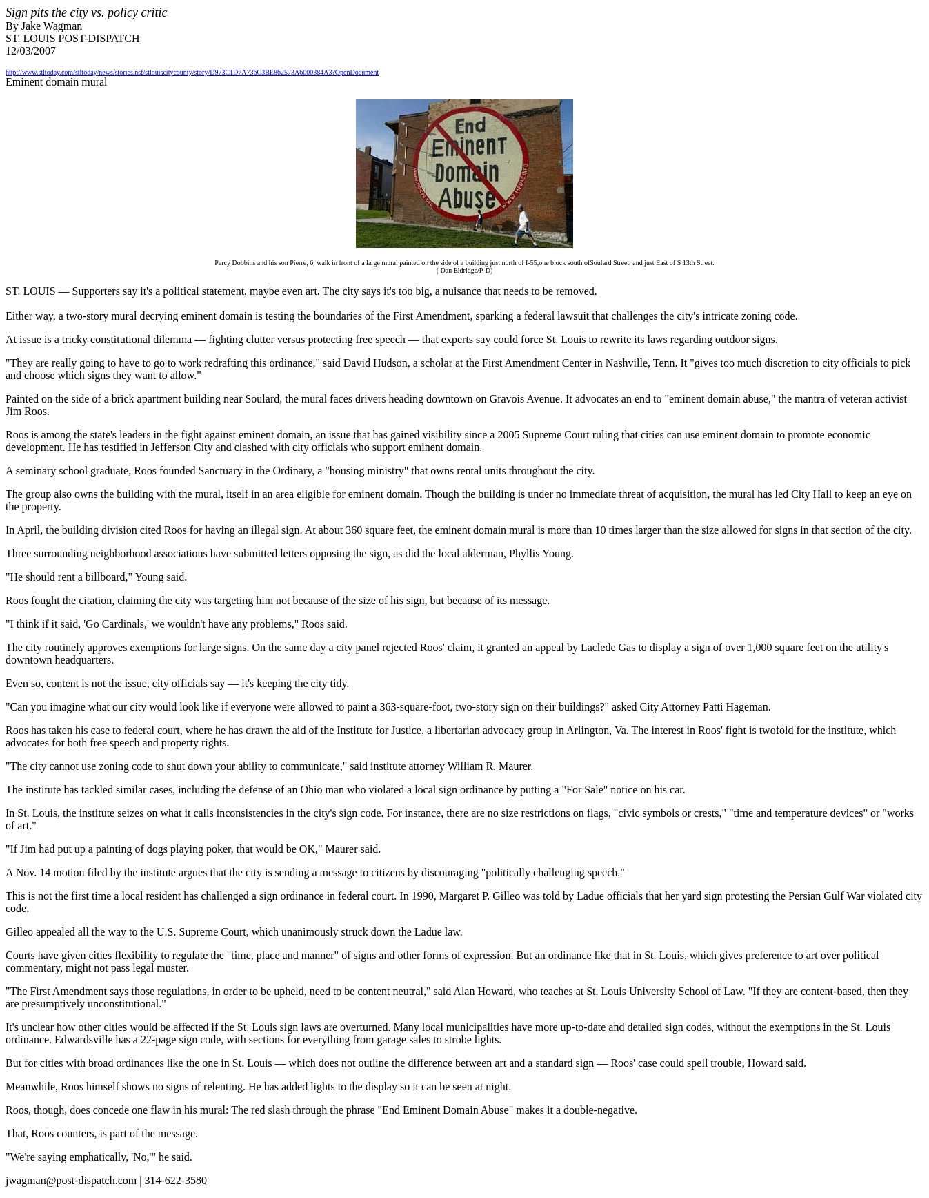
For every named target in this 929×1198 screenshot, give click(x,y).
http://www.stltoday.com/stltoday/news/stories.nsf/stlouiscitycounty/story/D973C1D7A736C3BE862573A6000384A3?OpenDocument (192, 72)
